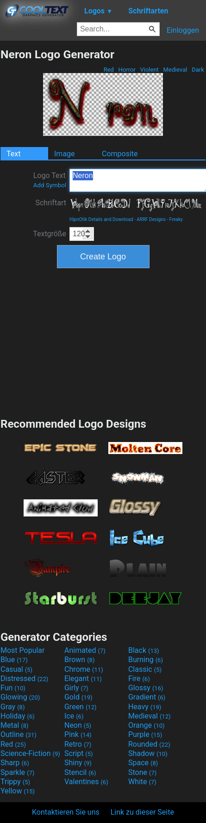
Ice (73, 716)
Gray (12, 706)
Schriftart (50, 202)
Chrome (83, 669)
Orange (146, 725)
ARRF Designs (151, 219)
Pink (78, 734)
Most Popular (22, 650)
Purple (145, 734)
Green (80, 706)
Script (78, 753)
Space (143, 762)
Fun (12, 687)
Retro (77, 744)
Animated (85, 650)
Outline (18, 734)
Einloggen (183, 30)
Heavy (144, 706)
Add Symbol (49, 185)
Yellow (17, 790)
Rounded (149, 744)
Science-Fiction (30, 753)
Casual (16, 669)
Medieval (175, 69)
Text (13, 153)
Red (108, 69)
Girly (76, 687)
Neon (77, 725)
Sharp (14, 762)
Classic (145, 669)
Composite (120, 153)
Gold (78, 697)
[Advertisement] (103, 341)
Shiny (78, 762)
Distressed (24, 678)
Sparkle (17, 772)
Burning (145, 659)
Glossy (145, 687)
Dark (198, 69)
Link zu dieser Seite (142, 812)
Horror (127, 69)
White (142, 781)
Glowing (20, 697)
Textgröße (49, 233)
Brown (79, 659)
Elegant (83, 678)
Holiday (17, 716)
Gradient (146, 697)
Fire (139, 678)
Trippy (15, 781)
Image (64, 153)
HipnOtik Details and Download (101, 219)
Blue (14, 659)
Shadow (148, 753)
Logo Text (49, 180)
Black (143, 650)
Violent (149, 69)
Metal (14, 725)
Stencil (80, 772)
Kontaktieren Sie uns (66, 812)
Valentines (86, 781)
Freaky (176, 219)
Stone (142, 772)
